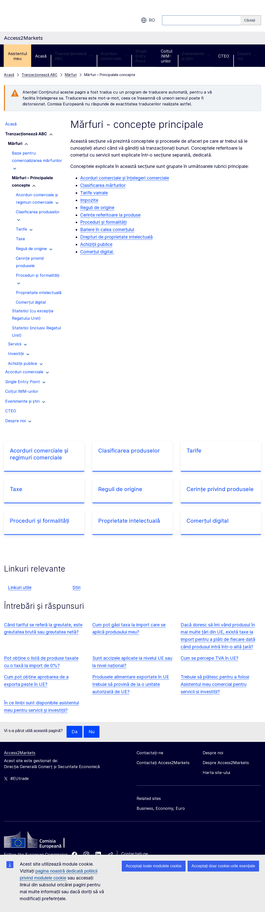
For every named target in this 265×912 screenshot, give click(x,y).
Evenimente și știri (196, 56)
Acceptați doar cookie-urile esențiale (223, 866)
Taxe (16, 489)
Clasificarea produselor (129, 450)
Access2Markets (19, 752)
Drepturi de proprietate (104, 236)
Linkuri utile (19, 587)
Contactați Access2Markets (163, 762)
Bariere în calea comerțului (107, 229)
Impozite (89, 200)
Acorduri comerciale (114, 56)
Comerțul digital (208, 520)
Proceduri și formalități (103, 222)
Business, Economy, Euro (161, 808)
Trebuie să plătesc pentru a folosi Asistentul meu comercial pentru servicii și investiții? (215, 684)
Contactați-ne (134, 853)
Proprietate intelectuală (129, 520)
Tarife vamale (94, 192)
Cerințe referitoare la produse (110, 215)
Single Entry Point (144, 56)
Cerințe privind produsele (220, 489)
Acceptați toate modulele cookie (154, 866)
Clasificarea (92, 185)
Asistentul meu (17, 56)
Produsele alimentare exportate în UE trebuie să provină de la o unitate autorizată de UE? (130, 684)
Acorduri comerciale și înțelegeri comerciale (124, 177)
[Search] (251, 20)
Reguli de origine (97, 207)
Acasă (41, 56)
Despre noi (247, 56)
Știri (76, 587)
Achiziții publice (96, 244)
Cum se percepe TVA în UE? (209, 658)
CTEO (223, 56)
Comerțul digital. (97, 251)
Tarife (194, 450)
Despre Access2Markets (226, 762)
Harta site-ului (216, 772)
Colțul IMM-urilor (166, 56)
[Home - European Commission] (40, 841)
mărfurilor (114, 185)
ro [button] (148, 20)
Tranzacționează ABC (74, 56)
